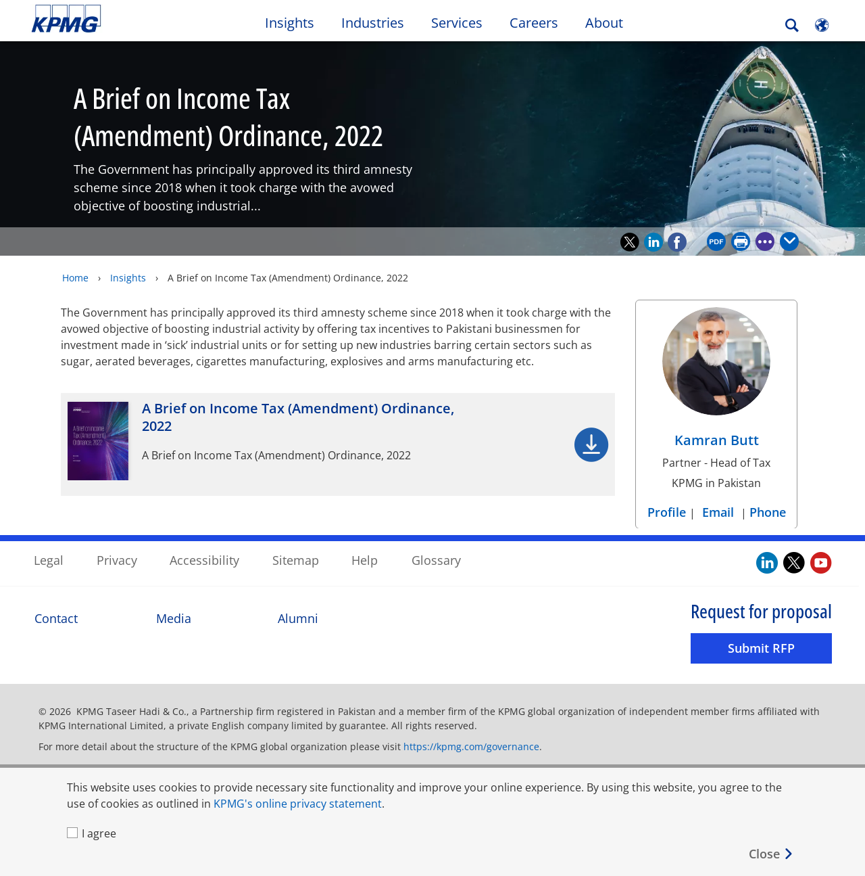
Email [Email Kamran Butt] (718, 511)
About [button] (604, 23)
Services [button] (457, 23)
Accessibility (204, 560)
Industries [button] (372, 23)
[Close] (771, 854)
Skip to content (105, 19)
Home (75, 277)
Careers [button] (534, 23)
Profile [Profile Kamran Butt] (668, 511)
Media (173, 617)
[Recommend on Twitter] (629, 241)
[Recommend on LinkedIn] (653, 241)
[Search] (792, 25)
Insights (128, 277)
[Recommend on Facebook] (677, 241)
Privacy (117, 560)
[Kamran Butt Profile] (716, 380)
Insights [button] (289, 23)
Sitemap (295, 560)
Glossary (436, 560)
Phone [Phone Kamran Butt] (767, 511)
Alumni (298, 617)
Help (364, 560)
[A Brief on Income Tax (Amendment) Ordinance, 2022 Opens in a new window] (338, 443)
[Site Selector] (821, 25)
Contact (56, 617)
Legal (49, 560)
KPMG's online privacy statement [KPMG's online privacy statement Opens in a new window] (298, 803)
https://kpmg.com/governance (471, 746)
